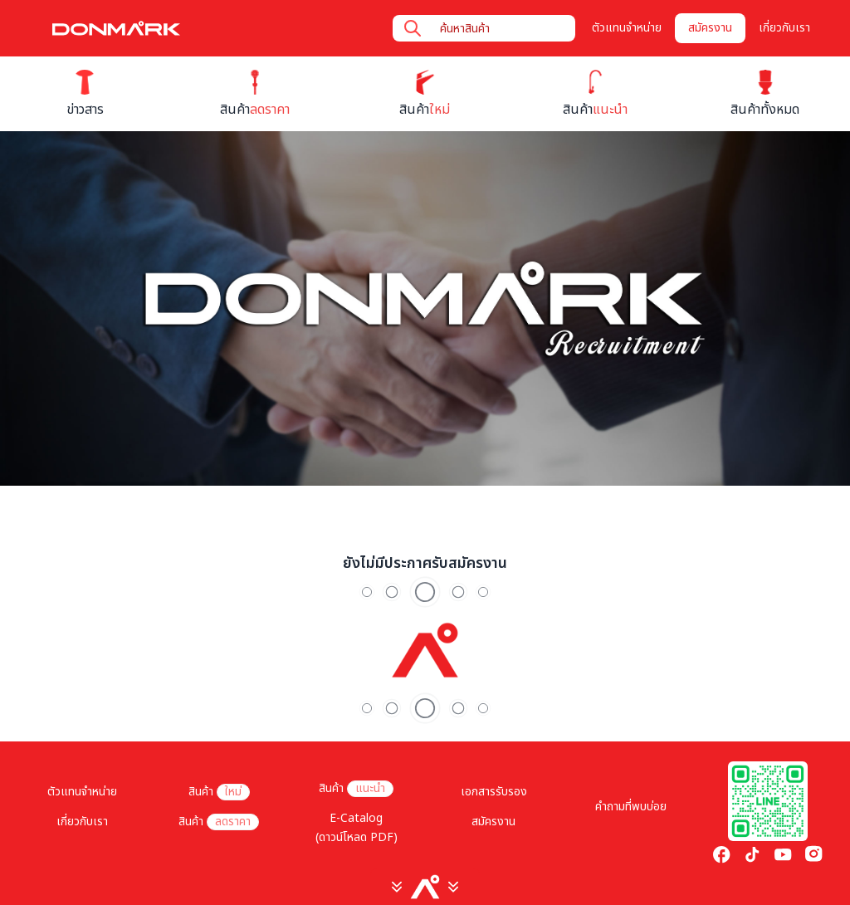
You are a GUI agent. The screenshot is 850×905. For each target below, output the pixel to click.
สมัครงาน (710, 28)
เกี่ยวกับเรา (784, 28)
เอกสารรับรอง (494, 792)
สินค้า (219, 792)
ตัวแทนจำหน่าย (627, 28)
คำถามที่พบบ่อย (631, 807)
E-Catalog (356, 818)
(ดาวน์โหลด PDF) (356, 837)
